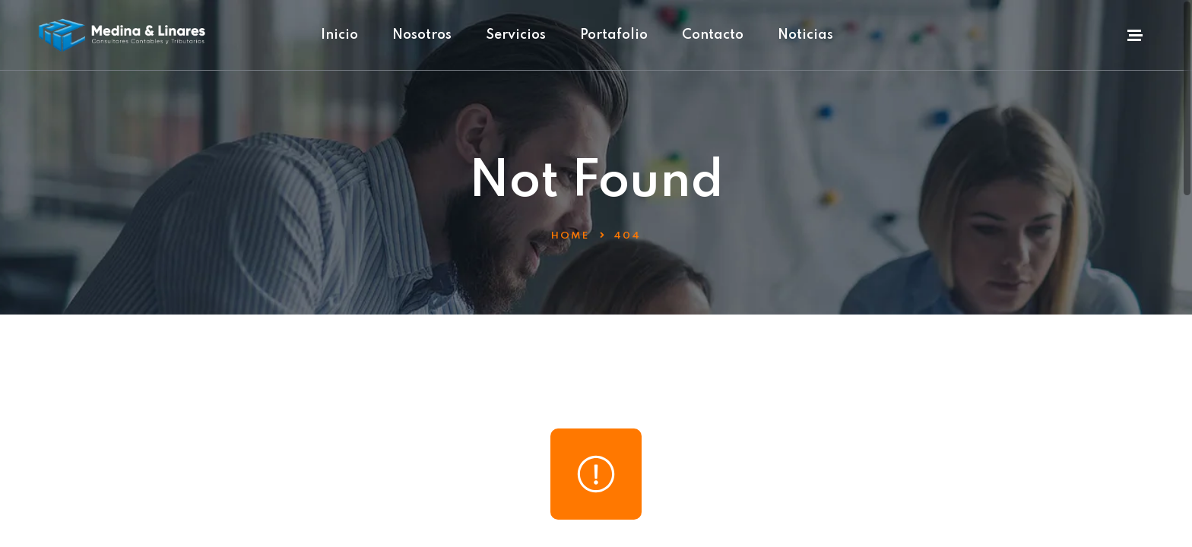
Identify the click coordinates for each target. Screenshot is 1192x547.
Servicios (516, 35)
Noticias (805, 35)
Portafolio (614, 35)
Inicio (339, 35)
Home (570, 236)
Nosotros (422, 35)
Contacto (712, 35)
